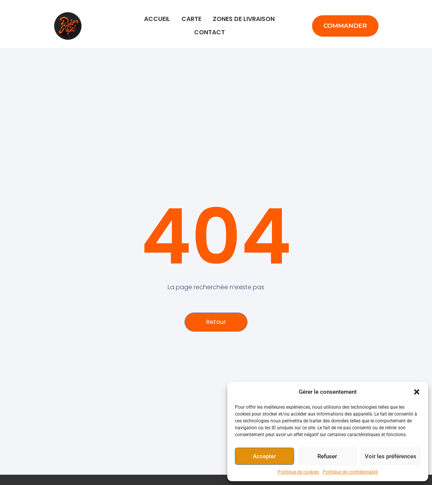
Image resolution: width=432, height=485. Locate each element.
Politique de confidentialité (350, 472)
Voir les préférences (390, 456)
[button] (417, 392)
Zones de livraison (244, 19)
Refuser (327, 456)
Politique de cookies (298, 472)
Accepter (264, 456)
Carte (191, 19)
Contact (209, 32)
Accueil (157, 19)
